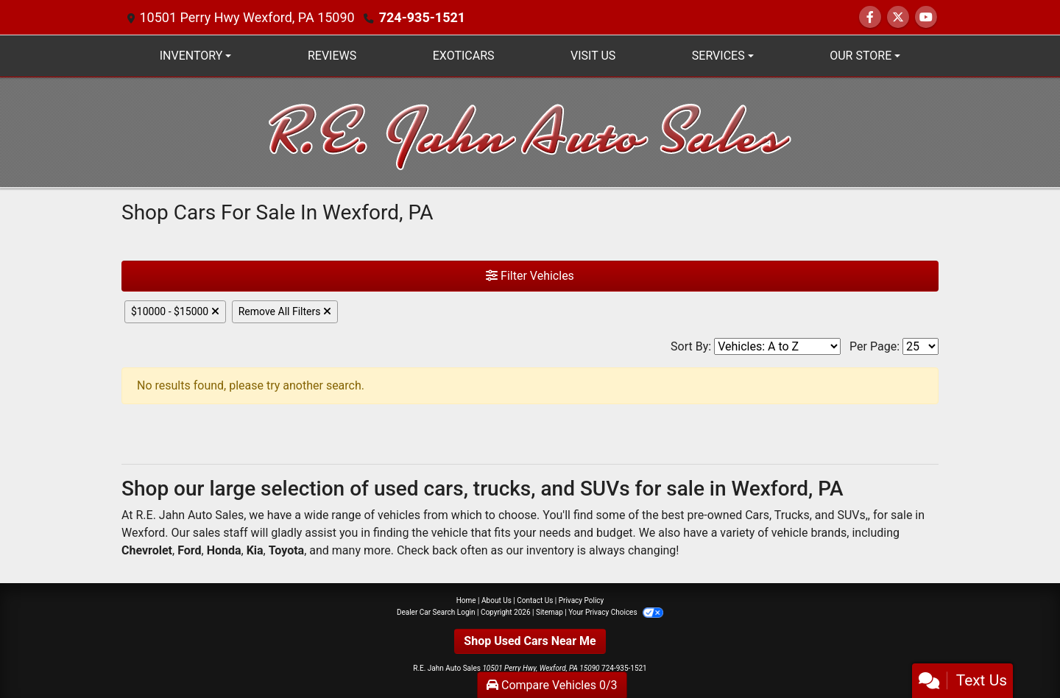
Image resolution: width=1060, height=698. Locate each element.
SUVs (851, 515)
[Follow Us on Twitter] (898, 17)
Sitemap (549, 612)
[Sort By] (777, 346)
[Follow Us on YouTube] (926, 17)
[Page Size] (920, 346)
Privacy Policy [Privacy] (581, 600)
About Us (496, 600)
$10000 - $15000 (175, 311)
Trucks (792, 515)
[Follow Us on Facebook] (870, 17)
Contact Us (535, 600)
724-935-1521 (422, 17)
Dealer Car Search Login (436, 612)
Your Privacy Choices (615, 612)
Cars (757, 515)
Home (466, 600)
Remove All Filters (285, 311)
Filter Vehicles (530, 276)
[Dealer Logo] (530, 131)
